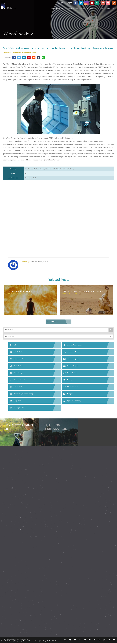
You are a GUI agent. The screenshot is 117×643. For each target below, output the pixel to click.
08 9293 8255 (65, 3)
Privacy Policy (18, 641)
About (58, 8)
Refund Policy (27, 641)
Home (52, 8)
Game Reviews (72, 373)
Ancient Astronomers (74, 345)
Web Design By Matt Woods (48, 641)
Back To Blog (52, 322)
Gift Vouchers (91, 8)
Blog (108, 8)
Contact (113, 8)
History (69, 380)
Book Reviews (18, 366)
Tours (62, 8)
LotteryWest (18, 387)
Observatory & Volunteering (23, 394)
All (15, 345)
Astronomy (82, 8)
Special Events (69, 8)
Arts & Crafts (18, 352)
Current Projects (72, 366)
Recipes (70, 394)
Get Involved (101, 8)
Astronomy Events (73, 352)
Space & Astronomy (74, 401)
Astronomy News (19, 359)
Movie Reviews (72, 387)
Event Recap (18, 373)
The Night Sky (19, 408)
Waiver (37, 641)
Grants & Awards (19, 380)
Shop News (17, 401)
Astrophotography (73, 359)
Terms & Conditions (7, 641)
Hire (77, 8)
